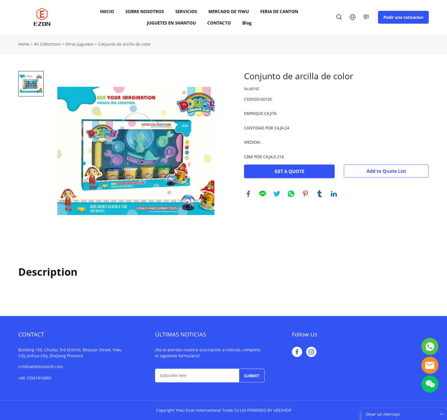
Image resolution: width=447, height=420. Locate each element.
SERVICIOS (186, 11)
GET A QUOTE (289, 171)
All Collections (47, 44)
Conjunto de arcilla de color (124, 44)
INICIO (107, 11)
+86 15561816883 (34, 378)
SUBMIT (251, 375)
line (262, 194)
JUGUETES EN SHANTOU (171, 23)
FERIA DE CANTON (279, 11)
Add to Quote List (386, 171)
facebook (248, 194)
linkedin (334, 194)
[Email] (197, 375)
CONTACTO (219, 23)
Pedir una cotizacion (403, 17)
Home (23, 44)
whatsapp (291, 194)
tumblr (319, 194)
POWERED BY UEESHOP (269, 410)
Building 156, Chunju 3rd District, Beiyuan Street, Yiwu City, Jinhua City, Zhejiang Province (70, 352)
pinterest (305, 194)
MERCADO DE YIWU (228, 11)
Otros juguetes (79, 44)
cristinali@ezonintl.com (40, 366)
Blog (246, 23)
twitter (277, 194)
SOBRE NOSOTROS (144, 11)
